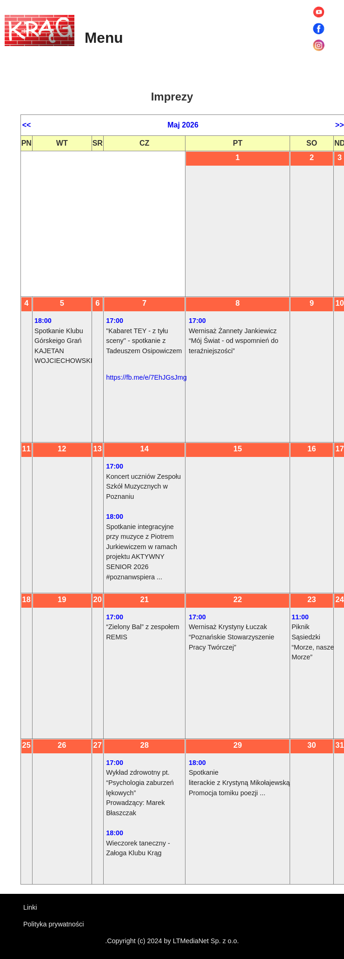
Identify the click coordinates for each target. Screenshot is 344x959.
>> (339, 125)
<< (26, 125)
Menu (104, 37)
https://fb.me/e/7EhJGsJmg (146, 377)
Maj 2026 (182, 125)
